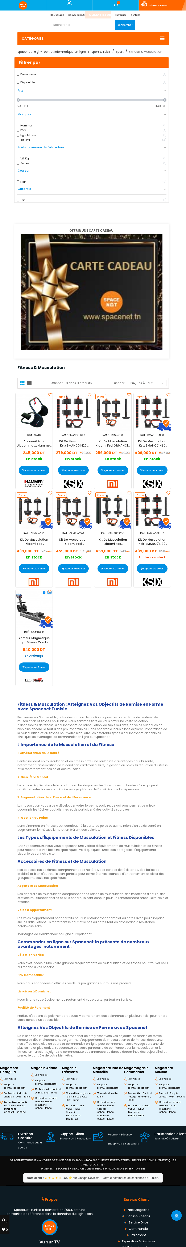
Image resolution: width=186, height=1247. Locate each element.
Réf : (30, 435)
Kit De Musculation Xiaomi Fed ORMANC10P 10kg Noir (73, 542)
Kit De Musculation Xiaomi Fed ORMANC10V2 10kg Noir (113, 542)
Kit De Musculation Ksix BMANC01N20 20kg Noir (73, 443)
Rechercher (124, 25)
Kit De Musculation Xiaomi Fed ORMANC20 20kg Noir (33, 542)
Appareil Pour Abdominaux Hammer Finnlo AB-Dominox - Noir (34, 443)
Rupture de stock (152, 558)
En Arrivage (34, 656)
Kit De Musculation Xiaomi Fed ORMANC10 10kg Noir (113, 443)
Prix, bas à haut (147, 383)
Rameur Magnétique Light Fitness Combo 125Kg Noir (33, 640)
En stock (34, 459)
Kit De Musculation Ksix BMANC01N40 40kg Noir (152, 542)
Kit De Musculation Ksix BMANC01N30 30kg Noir (152, 443)
